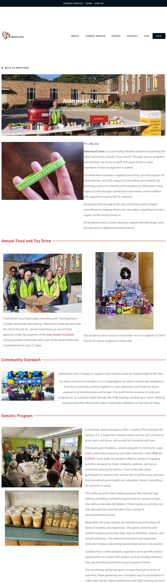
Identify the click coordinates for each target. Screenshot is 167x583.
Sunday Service (95, 36)
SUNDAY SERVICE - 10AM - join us (83, 3)
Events (116, 36)
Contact (132, 36)
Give (146, 36)
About (75, 36)
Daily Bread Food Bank (60, 334)
